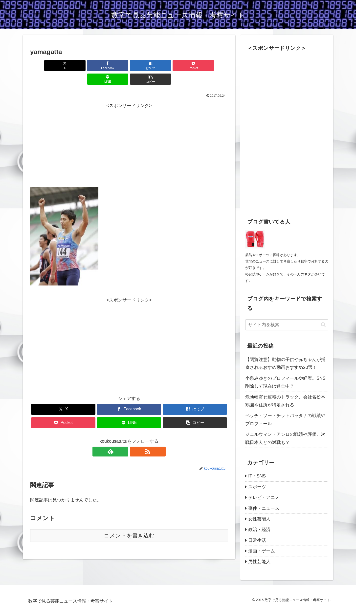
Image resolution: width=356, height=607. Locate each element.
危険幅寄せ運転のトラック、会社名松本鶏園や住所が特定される (285, 401)
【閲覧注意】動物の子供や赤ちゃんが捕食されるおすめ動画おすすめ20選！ (285, 363)
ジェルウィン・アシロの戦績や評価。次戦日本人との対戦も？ (285, 438)
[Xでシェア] (46, 65)
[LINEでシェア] (179, 65)
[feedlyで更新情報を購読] (123, 438)
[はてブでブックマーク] (112, 65)
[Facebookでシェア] (79, 65)
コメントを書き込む (129, 522)
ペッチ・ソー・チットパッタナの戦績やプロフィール (285, 419)
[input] (286, 324)
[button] (212, 65)
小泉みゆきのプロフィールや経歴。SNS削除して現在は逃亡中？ (285, 382)
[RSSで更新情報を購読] (135, 438)
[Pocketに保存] (145, 65)
